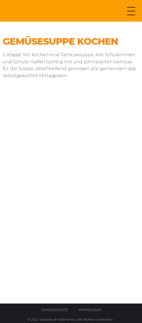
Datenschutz (54, 309)
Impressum (89, 309)
